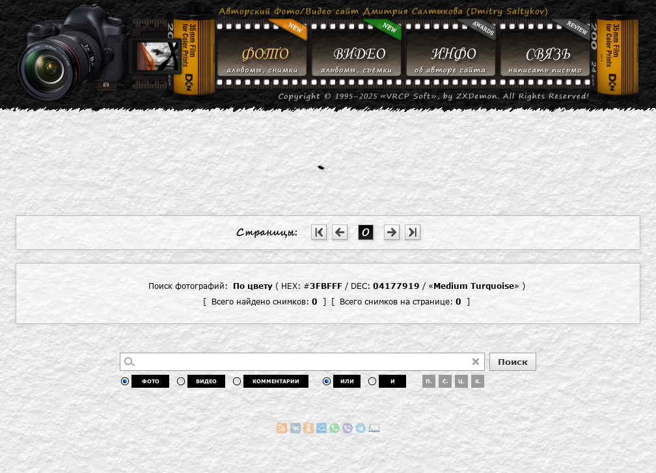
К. (478, 381)
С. (445, 381)
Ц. (461, 381)
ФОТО (150, 381)
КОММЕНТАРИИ (276, 381)
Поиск (513, 362)
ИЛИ (347, 381)
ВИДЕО (206, 381)
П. (429, 381)
